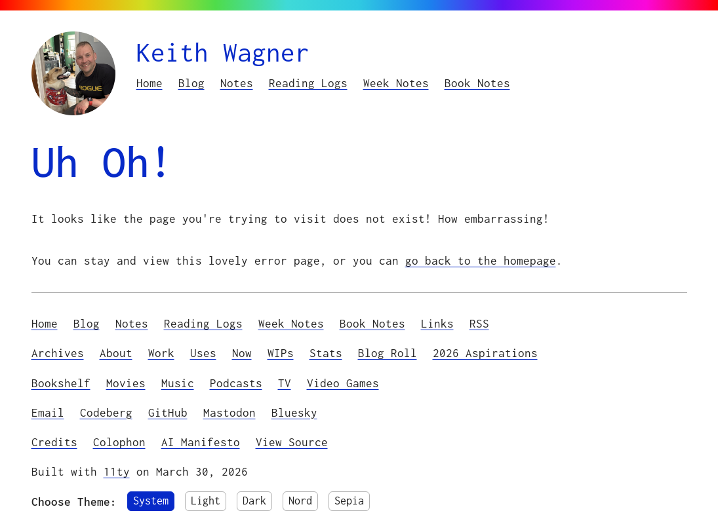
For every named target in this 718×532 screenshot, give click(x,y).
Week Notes (396, 83)
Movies (126, 383)
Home (149, 83)
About (116, 353)
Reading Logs (308, 83)
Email (47, 412)
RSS (479, 323)
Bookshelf (60, 383)
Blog (191, 83)
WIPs (281, 353)
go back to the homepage (480, 260)
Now (242, 353)
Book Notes (477, 83)
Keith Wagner (222, 52)
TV (284, 383)
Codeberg (106, 412)
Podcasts (236, 383)
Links (437, 323)
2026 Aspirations (485, 353)
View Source (292, 442)
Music (177, 383)
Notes (236, 83)
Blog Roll (387, 353)
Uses (203, 353)
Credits (54, 442)
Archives (57, 353)
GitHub (168, 412)
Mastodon (229, 412)
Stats (325, 353)
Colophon (119, 442)
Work (161, 353)
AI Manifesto (200, 442)
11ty (117, 471)
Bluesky (294, 412)
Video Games (343, 383)
